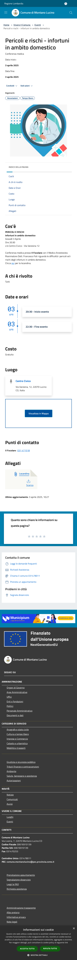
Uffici (9, 697)
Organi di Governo (16, 687)
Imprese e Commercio (17, 738)
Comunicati (12, 799)
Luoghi (10, 817)
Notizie (10, 794)
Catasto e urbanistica (17, 743)
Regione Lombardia (13, 3)
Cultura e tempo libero (18, 734)
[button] (38, 955)
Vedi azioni (26, 86)
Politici (10, 706)
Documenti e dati (15, 715)
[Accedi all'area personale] (66, 3)
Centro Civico (23, 381)
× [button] (74, 928)
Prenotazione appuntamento (21, 875)
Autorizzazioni (14, 780)
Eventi (38, 25)
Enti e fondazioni (15, 701)
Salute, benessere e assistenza (22, 776)
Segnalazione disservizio (19, 879)
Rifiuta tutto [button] (50, 948)
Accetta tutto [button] (27, 948)
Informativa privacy (16, 917)
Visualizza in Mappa (39, 413)
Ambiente (11, 771)
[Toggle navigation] (6, 12)
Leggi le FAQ (13, 884)
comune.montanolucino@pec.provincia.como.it (30, 861)
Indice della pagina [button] (18, 167)
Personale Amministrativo (19, 710)
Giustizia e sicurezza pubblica (21, 762)
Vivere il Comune (22, 25)
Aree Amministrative (17, 692)
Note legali (12, 921)
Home (6, 25)
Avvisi (10, 804)
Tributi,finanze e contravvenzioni (23, 766)
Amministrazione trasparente (21, 908)
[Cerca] (71, 12)
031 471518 (23, 450)
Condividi (12, 86)
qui (13, 263)
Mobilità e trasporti (16, 748)
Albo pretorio (13, 912)
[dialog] (38, 942)
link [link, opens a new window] (66, 942)
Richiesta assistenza (17, 889)
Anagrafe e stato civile (18, 729)
